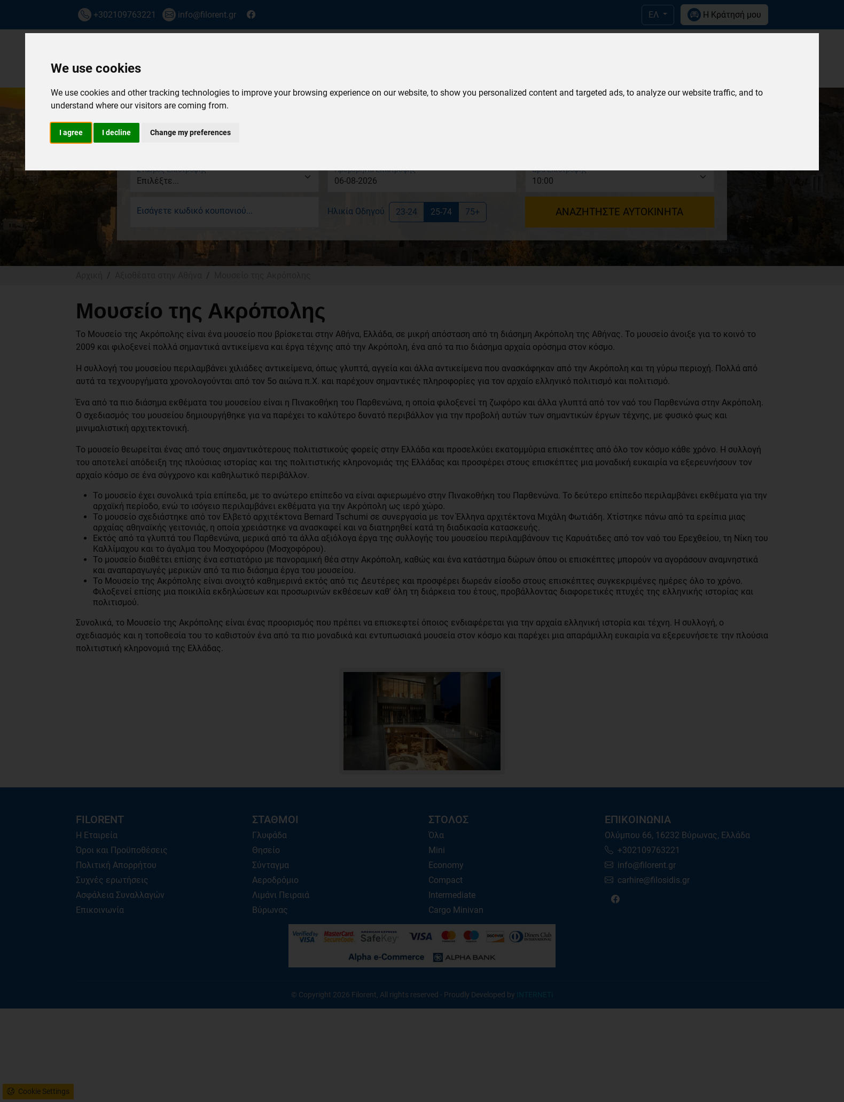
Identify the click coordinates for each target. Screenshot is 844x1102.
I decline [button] (116, 132)
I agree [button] (71, 132)
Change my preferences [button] (190, 132)
